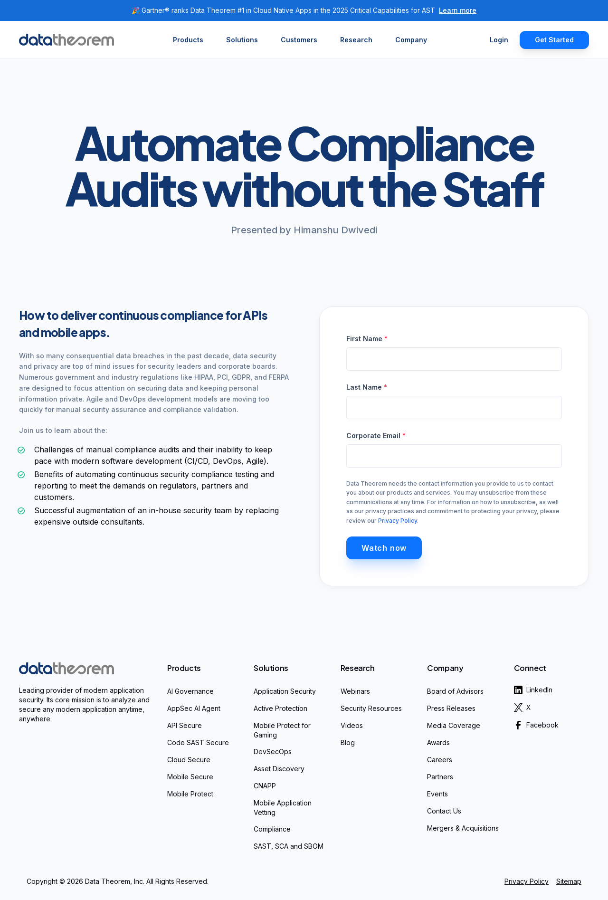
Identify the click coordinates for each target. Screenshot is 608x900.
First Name (367, 339)
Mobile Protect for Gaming (282, 730)
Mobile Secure (190, 777)
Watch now (384, 548)
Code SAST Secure (198, 742)
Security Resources (371, 708)
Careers (439, 760)
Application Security (285, 691)
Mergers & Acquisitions (463, 828)
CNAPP (265, 786)
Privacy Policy (397, 520)
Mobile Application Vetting (283, 807)
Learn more (457, 10)
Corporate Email (376, 435)
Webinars (355, 691)
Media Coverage (453, 725)
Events (437, 794)
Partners (440, 777)
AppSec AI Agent (193, 708)
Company (445, 668)
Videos (352, 725)
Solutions (271, 668)
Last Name (366, 387)
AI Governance (190, 691)
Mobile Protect (190, 794)
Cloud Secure (188, 760)
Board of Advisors (455, 691)
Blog (348, 742)
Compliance (272, 829)
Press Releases (451, 708)
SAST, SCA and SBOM (288, 846)
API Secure (184, 725)
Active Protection (280, 708)
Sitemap (568, 881)
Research (358, 668)
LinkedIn (533, 690)
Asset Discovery (279, 769)
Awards (438, 742)
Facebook (536, 725)
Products (184, 668)
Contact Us (444, 811)
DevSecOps (273, 751)
